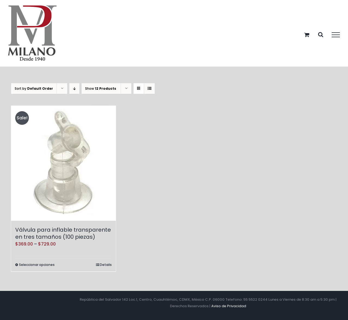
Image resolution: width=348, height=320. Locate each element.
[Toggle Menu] (335, 34)
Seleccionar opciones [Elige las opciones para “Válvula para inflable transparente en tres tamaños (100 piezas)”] (37, 264)
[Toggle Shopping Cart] (306, 35)
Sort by (34, 88)
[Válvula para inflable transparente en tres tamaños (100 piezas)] (63, 163)
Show (100, 88)
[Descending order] (74, 88)
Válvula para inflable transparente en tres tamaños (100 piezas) (63, 233)
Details (106, 264)
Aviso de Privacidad (228, 306)
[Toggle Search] (320, 34)
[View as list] (149, 88)
